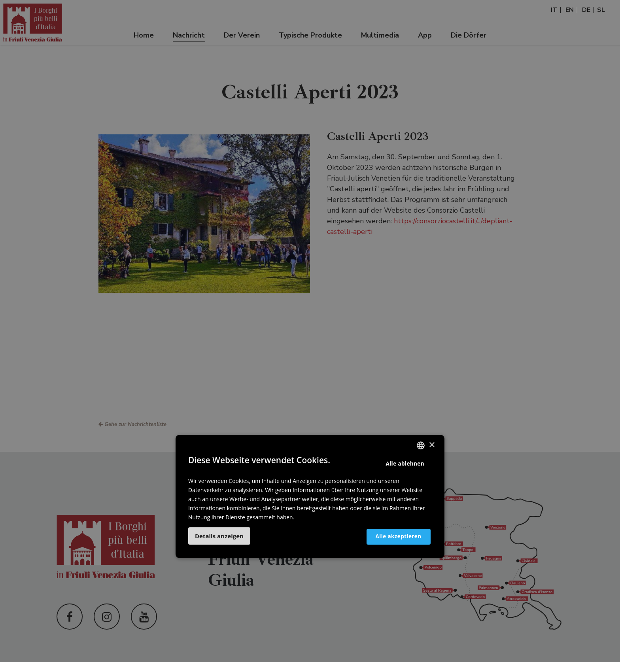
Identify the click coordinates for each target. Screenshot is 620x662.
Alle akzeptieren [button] (393, 536)
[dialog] (310, 331)
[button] (219, 535)
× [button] (432, 445)
